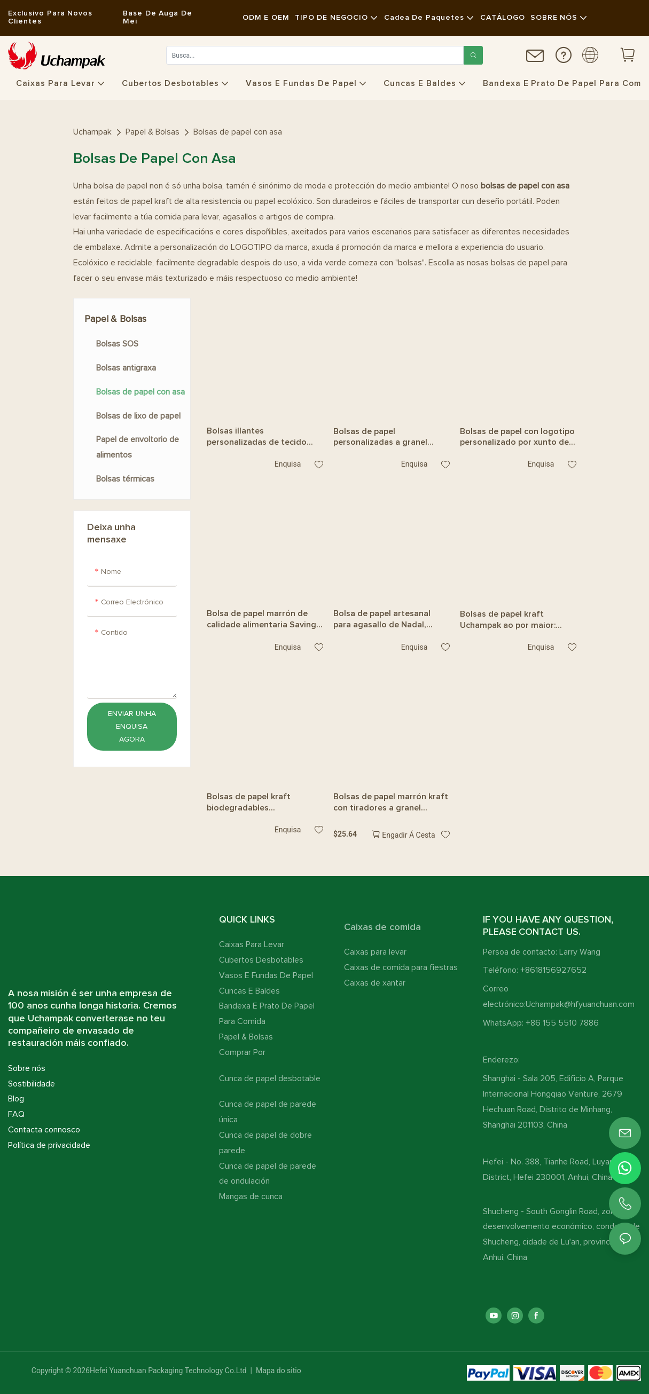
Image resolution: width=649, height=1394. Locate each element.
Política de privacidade (49, 1145)
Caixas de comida (382, 927)
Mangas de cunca (251, 1196)
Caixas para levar (375, 952)
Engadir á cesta (408, 835)
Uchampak (92, 132)
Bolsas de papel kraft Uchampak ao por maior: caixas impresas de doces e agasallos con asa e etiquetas (514, 620)
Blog (16, 1098)
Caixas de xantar (374, 983)
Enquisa (287, 464)
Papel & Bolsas (152, 132)
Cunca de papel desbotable (269, 1078)
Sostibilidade (31, 1084)
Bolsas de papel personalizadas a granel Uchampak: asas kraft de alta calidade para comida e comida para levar (390, 437)
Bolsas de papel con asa (237, 132)
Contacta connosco (44, 1129)
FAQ (16, 1114)
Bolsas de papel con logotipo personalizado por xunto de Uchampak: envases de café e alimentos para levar (518, 437)
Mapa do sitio (277, 1370)
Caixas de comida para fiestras (401, 967)
